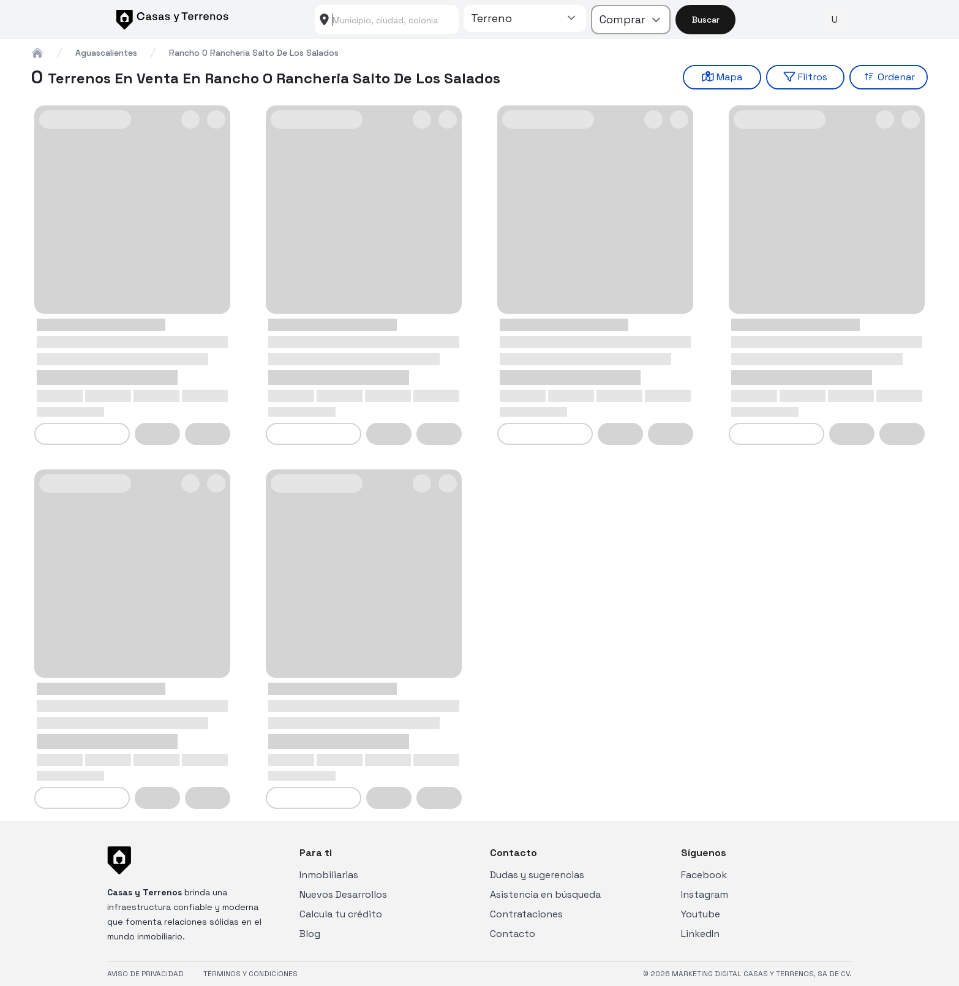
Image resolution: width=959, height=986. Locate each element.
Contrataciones (526, 914)
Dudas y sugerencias (537, 874)
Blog (309, 933)
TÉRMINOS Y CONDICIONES (250, 974)
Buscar (706, 19)
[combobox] (387, 19)
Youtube (700, 914)
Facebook (704, 874)
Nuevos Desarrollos (343, 894)
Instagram (704, 894)
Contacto (512, 933)
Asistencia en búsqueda (545, 894)
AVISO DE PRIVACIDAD (145, 974)
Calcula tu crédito (340, 914)
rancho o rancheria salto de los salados (254, 52)
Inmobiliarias (328, 874)
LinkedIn (700, 933)
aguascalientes (106, 52)
